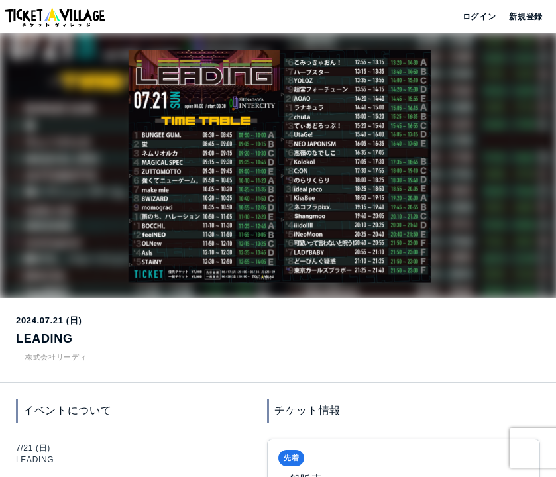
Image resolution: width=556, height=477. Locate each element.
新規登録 (520, 16)
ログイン (478, 16)
